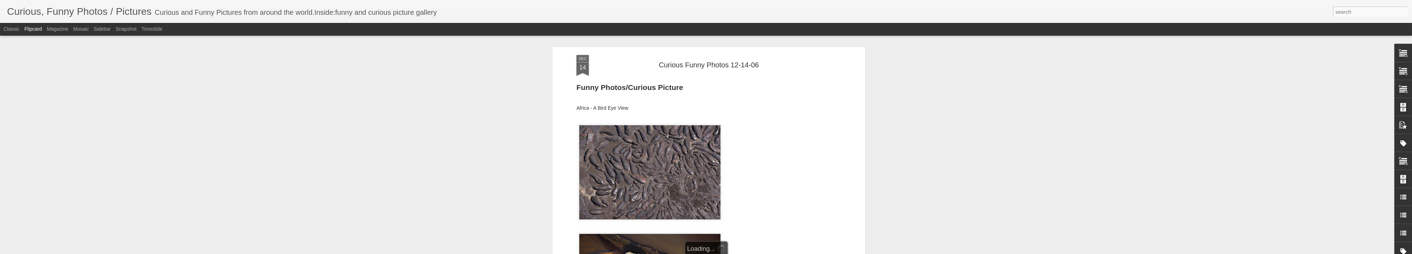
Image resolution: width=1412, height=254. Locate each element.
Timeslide (152, 29)
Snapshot (126, 29)
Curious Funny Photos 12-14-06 (709, 65)
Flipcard (33, 29)
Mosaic (81, 29)
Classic (11, 29)
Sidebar (102, 29)
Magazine (57, 29)
